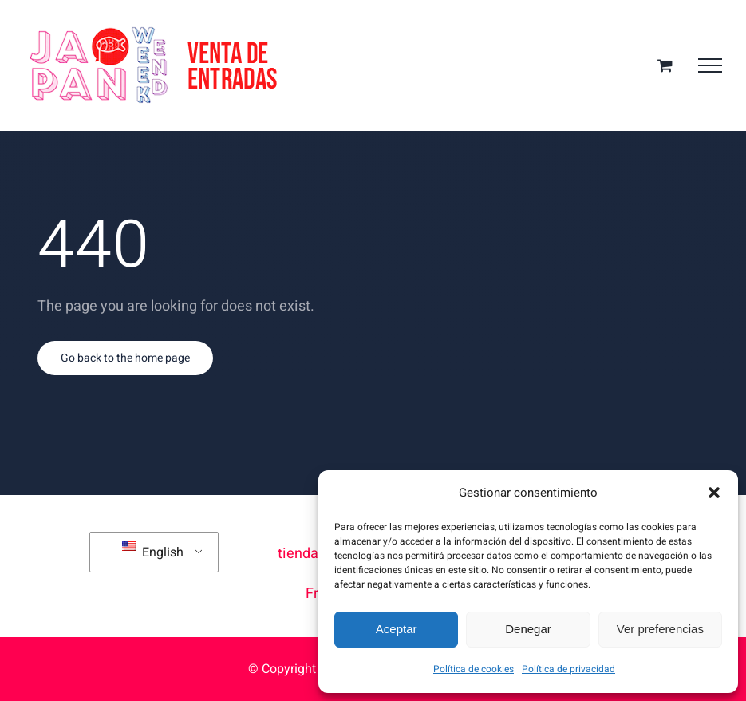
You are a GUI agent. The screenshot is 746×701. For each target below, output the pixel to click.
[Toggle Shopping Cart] (665, 65)
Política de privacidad (568, 669)
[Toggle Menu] (710, 65)
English (153, 551)
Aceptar (396, 629)
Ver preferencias (660, 629)
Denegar (528, 629)
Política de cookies (473, 669)
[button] (714, 493)
